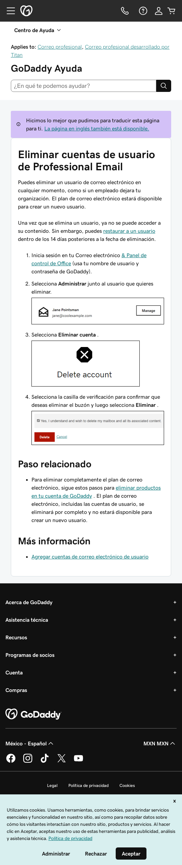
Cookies (127, 785)
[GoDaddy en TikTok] (44, 761)
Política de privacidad (88, 785)
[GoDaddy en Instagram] (27, 761)
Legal (52, 785)
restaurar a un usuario (129, 230)
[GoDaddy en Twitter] (61, 761)
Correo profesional (60, 46)
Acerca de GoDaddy (28, 602)
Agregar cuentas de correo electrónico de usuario (90, 556)
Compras (16, 690)
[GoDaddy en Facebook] (10, 761)
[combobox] (83, 86)
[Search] (163, 86)
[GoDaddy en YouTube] (78, 761)
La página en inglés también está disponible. (96, 128)
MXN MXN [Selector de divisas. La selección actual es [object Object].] (160, 743)
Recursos (16, 637)
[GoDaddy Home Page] (33, 714)
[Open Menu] (8, 11)
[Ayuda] (142, 11)
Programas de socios (29, 655)
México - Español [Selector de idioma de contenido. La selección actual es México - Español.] (30, 743)
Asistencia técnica (26, 619)
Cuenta (14, 672)
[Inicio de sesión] (158, 10)
